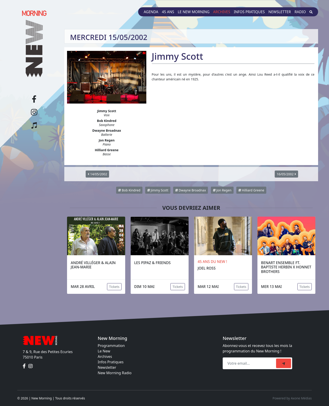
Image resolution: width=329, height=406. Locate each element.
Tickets (114, 287)
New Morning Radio (115, 372)
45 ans (168, 11)
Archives (221, 11)
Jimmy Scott (157, 190)
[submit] (283, 363)
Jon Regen (222, 190)
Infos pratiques (249, 11)
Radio (300, 11)
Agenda (151, 11)
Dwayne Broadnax (190, 190)
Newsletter (279, 11)
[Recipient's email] (250, 363)
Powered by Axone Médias (292, 398)
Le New (104, 351)
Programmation (111, 345)
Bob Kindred (129, 190)
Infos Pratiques (111, 361)
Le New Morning (193, 11)
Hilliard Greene (251, 190)
